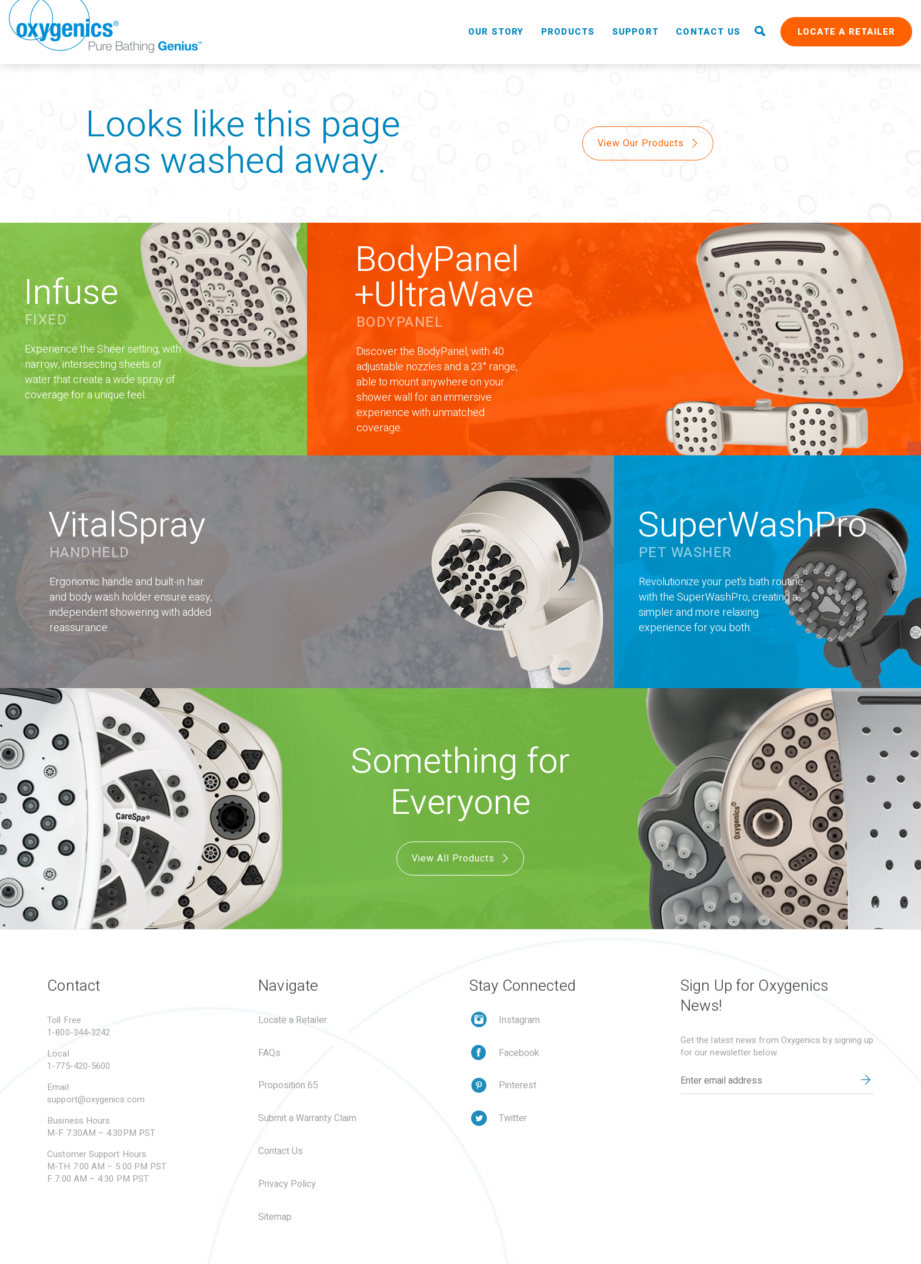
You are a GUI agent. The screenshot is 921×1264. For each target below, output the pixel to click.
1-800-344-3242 (78, 1032)
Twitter (513, 1118)
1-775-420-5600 (78, 1066)
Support (635, 31)
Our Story (496, 31)
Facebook (519, 1053)
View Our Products (649, 143)
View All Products (461, 858)
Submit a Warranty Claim (307, 1118)
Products (568, 31)
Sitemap (275, 1217)
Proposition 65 (288, 1085)
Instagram (519, 1020)
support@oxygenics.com (96, 1099)
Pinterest (517, 1085)
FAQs (269, 1053)
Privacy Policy (287, 1184)
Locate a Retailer (846, 31)
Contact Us (708, 31)
